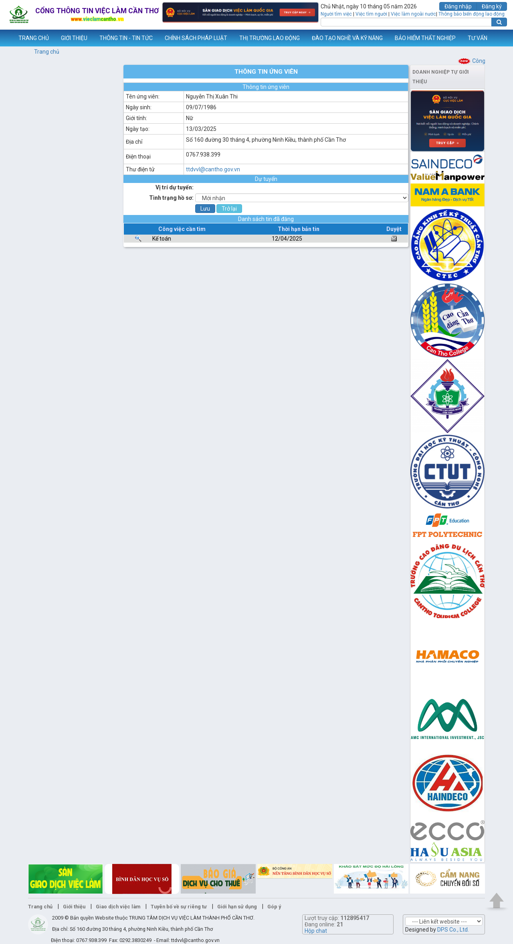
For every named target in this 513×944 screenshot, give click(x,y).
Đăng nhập (458, 6)
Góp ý (274, 907)
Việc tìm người (371, 14)
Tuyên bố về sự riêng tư (179, 907)
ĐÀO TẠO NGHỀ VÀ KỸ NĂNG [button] (347, 38)
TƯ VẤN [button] (477, 38)
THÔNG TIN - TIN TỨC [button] (126, 38)
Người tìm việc (336, 14)
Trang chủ (46, 51)
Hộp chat (316, 931)
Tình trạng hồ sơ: (171, 198)
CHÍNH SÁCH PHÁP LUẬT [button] (196, 38)
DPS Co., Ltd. (453, 929)
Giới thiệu (74, 907)
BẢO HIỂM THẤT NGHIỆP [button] (425, 38)
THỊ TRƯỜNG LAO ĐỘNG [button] (269, 38)
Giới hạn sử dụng (237, 907)
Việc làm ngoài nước (413, 14)
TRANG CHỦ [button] (33, 38)
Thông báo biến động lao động (471, 14)
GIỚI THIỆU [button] (74, 38)
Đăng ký (492, 6)
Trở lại (229, 208)
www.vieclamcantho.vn (6, 38)
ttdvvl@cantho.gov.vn (213, 169)
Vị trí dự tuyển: (175, 187)
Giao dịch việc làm (118, 907)
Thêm (497, 38)
